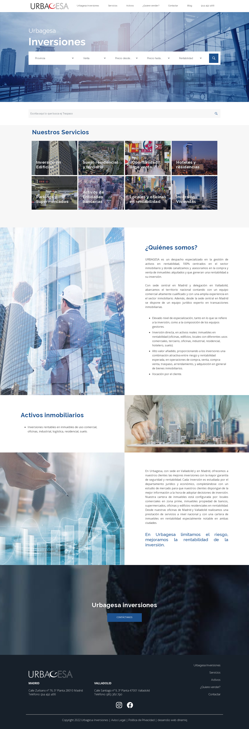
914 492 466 (207, 5)
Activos (130, 5)
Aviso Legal (118, 720)
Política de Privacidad (141, 720)
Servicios (112, 5)
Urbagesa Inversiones (88, 5)
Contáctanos (124, 617)
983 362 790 (114, 694)
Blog (189, 5)
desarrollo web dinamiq (172, 720)
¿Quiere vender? (151, 5)
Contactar (173, 5)
